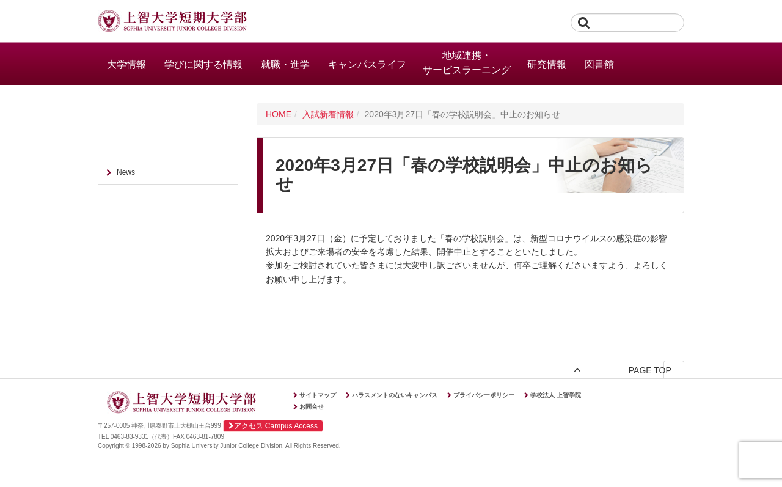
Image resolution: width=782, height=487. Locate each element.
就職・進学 (285, 64)
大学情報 (126, 64)
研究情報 (546, 64)
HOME (278, 114)
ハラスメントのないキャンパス (394, 395)
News (126, 172)
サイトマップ (317, 395)
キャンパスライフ (367, 64)
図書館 (599, 64)
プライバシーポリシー (483, 395)
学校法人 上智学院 (555, 395)
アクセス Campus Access (273, 426)
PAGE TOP (646, 369)
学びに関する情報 (203, 64)
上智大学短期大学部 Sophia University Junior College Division (172, 22)
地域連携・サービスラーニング (467, 62)
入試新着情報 (328, 114)
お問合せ (311, 406)
